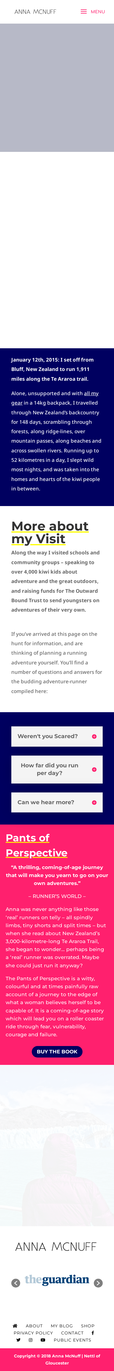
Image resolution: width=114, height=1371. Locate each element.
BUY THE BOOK (57, 1052)
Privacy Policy (33, 1333)
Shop (88, 1326)
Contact (72, 1333)
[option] (57, 1280)
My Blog (62, 1326)
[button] (15, 1283)
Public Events (72, 1340)
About (34, 1326)
